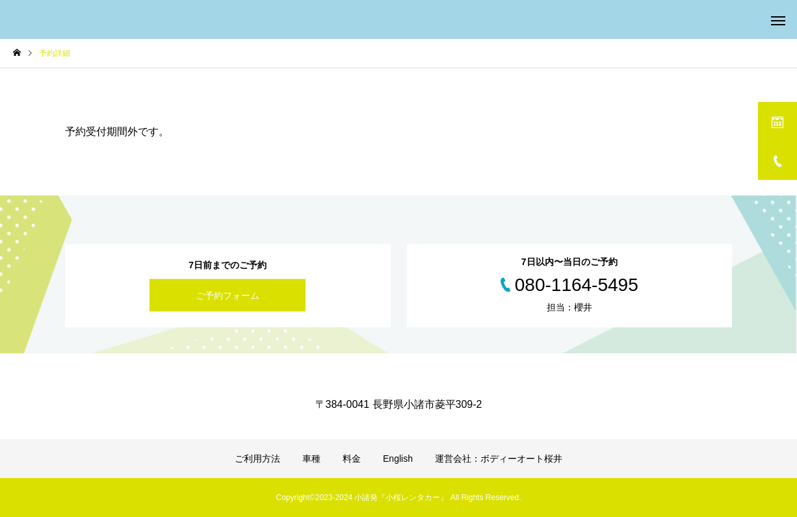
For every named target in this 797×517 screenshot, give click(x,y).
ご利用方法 (257, 458)
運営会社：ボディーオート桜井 (498, 458)
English (398, 458)
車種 (311, 458)
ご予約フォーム (227, 295)
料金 (352, 458)
